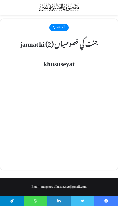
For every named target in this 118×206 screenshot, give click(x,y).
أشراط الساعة (59, 27)
